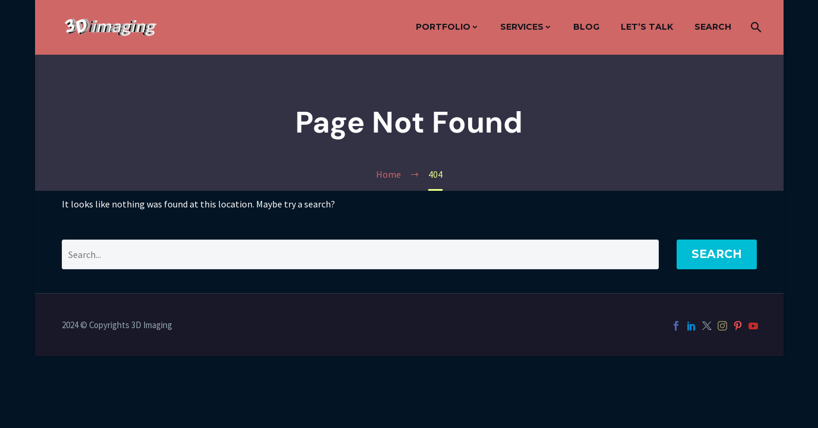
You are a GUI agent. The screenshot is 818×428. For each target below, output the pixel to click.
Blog (586, 26)
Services (522, 26)
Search (712, 26)
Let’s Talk (647, 26)
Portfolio (443, 26)
